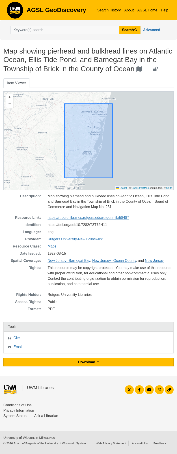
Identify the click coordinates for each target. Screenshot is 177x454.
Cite (16, 338)
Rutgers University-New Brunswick (75, 239)
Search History (109, 10)
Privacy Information (18, 410)
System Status (14, 416)
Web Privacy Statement (111, 443)
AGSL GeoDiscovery (15, 12)
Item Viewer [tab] (16, 83)
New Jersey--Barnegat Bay (69, 261)
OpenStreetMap (140, 188)
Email (17, 347)
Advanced (151, 30)
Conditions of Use (17, 405)
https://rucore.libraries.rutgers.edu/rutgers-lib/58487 (88, 217)
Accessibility (140, 443)
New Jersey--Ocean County (114, 261)
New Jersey (154, 261)
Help (164, 10)
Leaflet (121, 188)
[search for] (65, 30)
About (129, 10)
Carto (169, 188)
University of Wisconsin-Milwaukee (29, 437)
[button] (9, 97)
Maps (52, 246)
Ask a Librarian (46, 416)
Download (87, 362)
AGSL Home (147, 10)
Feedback (159, 443)
